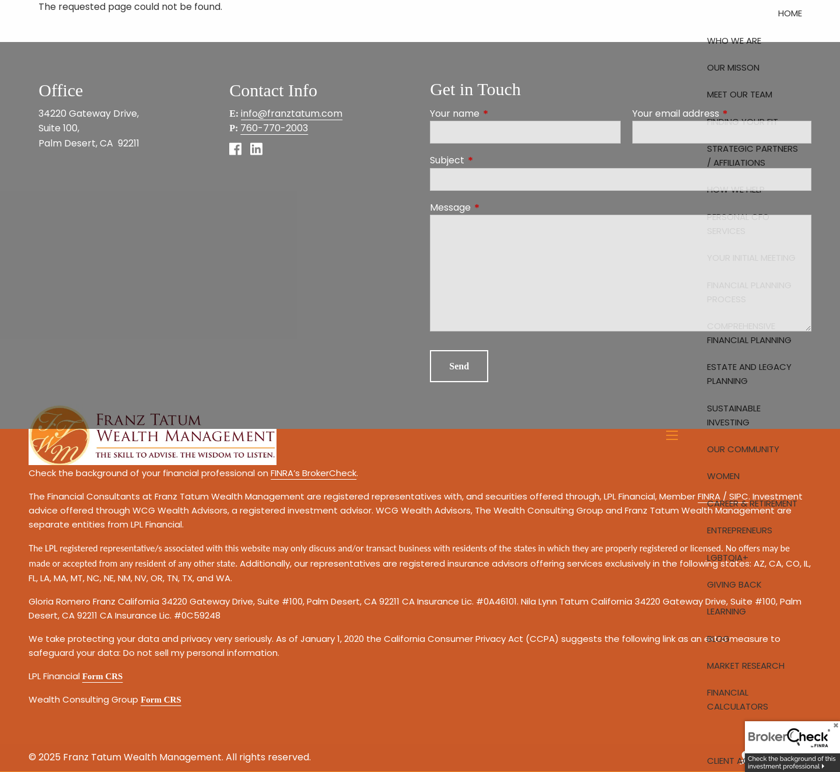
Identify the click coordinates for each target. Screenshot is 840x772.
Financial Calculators (737, 699)
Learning (726, 611)
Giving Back (734, 584)
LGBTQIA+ (727, 557)
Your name (501, 113)
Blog (718, 639)
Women (723, 476)
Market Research (746, 665)
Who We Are (734, 40)
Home (790, 13)
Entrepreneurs (739, 530)
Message (497, 207)
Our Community (743, 449)
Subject (494, 160)
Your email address (721, 113)
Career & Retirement (752, 503)
